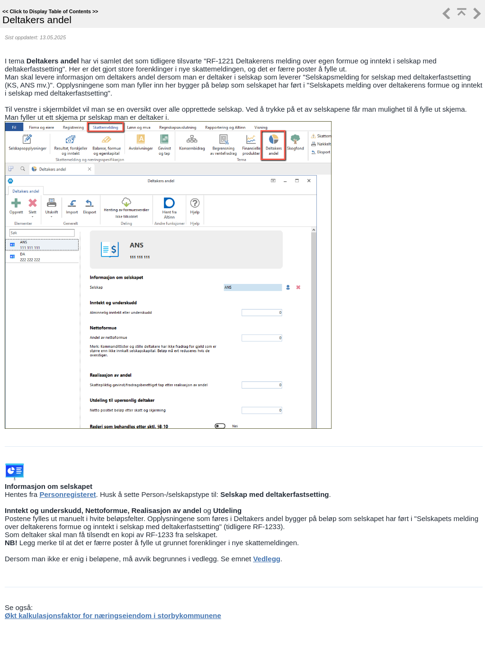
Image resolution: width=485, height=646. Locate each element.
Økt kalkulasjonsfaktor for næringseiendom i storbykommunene (113, 615)
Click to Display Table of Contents (50, 11)
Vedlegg (266, 559)
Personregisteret (67, 494)
